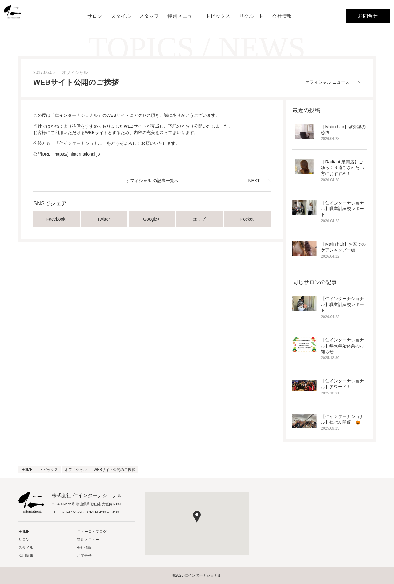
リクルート (251, 16)
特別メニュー (182, 16)
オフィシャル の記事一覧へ (152, 180)
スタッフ (149, 16)
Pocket (247, 219)
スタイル (121, 16)
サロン (94, 16)
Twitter (104, 219)
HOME (24, 531)
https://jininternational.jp (77, 154)
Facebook (56, 219)
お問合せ (368, 15)
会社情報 (282, 16)
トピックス (218, 16)
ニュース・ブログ (92, 531)
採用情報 (25, 555)
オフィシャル (75, 72)
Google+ (152, 219)
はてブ (200, 219)
